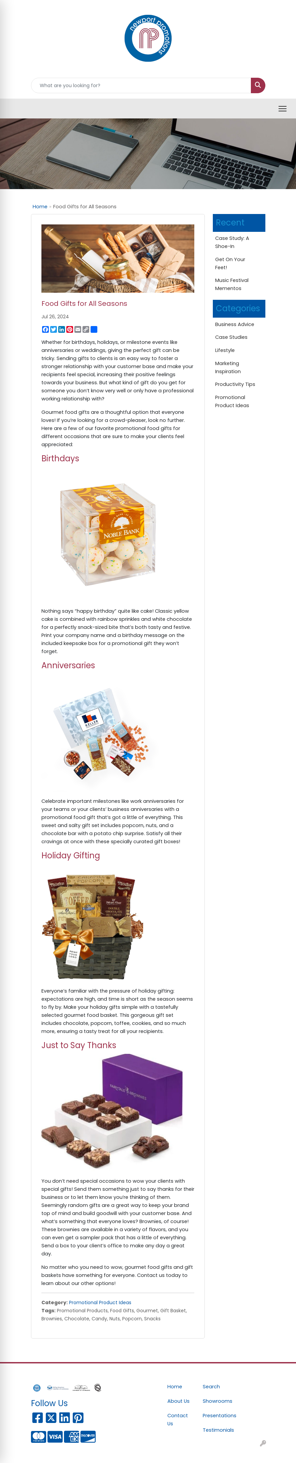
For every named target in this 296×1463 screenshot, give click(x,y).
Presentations (216, 1415)
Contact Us (177, 1419)
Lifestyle (225, 350)
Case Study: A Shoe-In (232, 242)
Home (40, 206)
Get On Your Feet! (230, 263)
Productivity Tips (235, 384)
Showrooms (216, 1401)
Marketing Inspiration (228, 367)
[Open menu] (282, 108)
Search (211, 1386)
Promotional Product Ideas (100, 1302)
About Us (178, 1401)
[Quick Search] (141, 85)
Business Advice (234, 324)
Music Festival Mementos (232, 284)
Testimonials (216, 1430)
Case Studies (231, 337)
